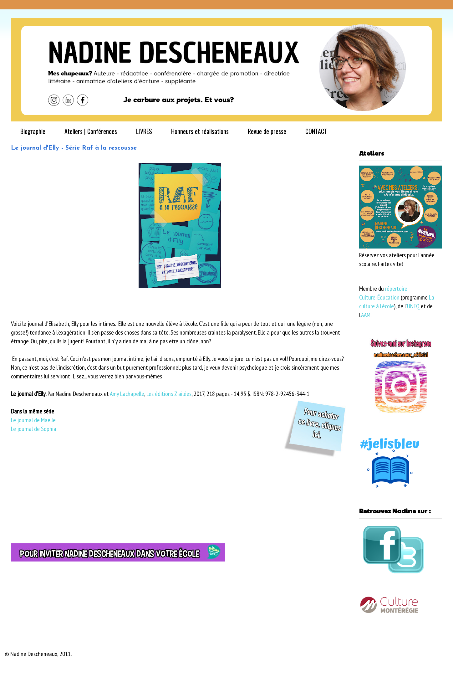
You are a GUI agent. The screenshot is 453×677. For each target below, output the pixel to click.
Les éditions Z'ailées (168, 394)
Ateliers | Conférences (90, 131)
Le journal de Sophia (33, 429)
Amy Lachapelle (127, 394)
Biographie (32, 131)
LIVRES (144, 131)
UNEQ (413, 306)
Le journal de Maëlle (33, 420)
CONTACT (316, 131)
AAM (365, 315)
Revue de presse (267, 131)
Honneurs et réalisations (200, 131)
